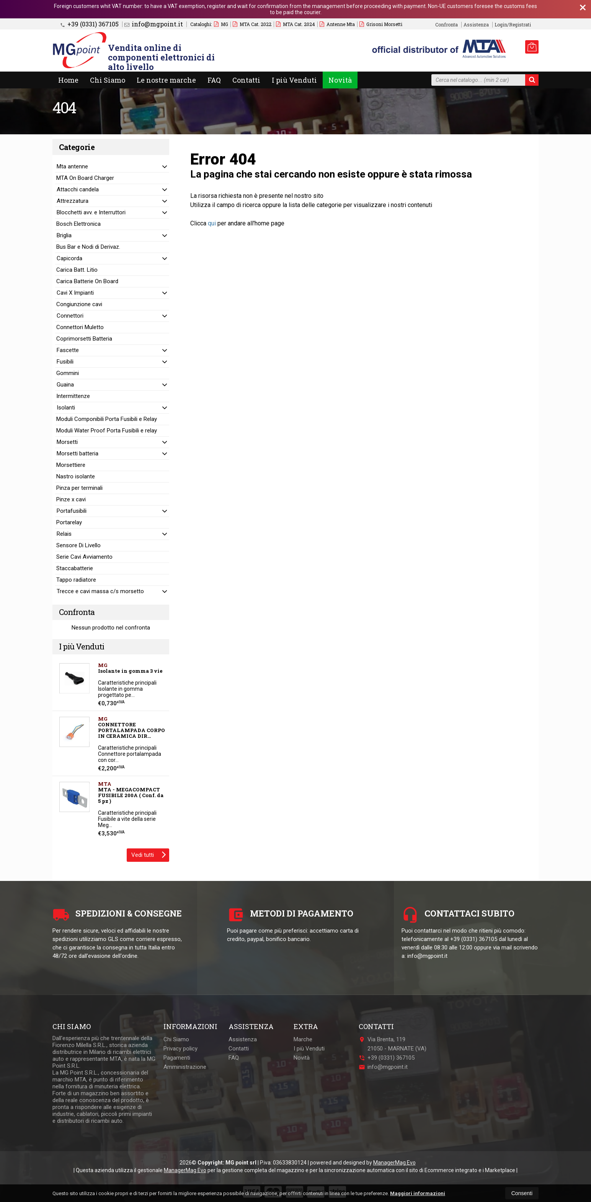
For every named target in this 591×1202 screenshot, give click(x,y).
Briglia (64, 235)
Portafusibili (72, 510)
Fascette (68, 350)
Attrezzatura (72, 200)
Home (68, 80)
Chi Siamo (107, 80)
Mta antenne (72, 166)
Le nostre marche (166, 80)
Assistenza (476, 25)
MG (221, 24)
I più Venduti (294, 80)
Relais (64, 533)
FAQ (214, 80)
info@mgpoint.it (153, 24)
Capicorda (69, 258)
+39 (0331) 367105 (89, 24)
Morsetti (67, 442)
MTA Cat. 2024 (295, 24)
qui (212, 223)
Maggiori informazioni (417, 1193)
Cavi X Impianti (75, 292)
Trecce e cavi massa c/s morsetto (100, 591)
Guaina (65, 384)
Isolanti (66, 407)
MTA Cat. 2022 (252, 24)
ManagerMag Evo (394, 1163)
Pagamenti (176, 1057)
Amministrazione (184, 1066)
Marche (303, 1039)
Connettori (70, 315)
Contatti (246, 80)
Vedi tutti (148, 854)
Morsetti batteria (77, 453)
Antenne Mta (337, 24)
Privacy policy (180, 1048)
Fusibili (65, 361)
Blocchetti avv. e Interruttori (91, 212)
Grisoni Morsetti (380, 24)
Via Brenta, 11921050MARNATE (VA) (392, 1044)
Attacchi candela (78, 189)
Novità (340, 80)
